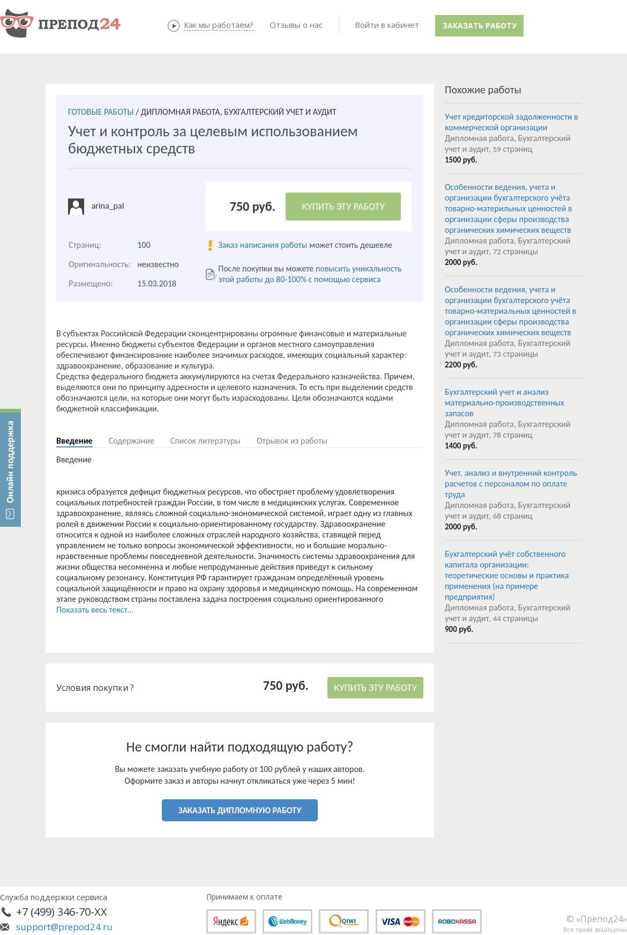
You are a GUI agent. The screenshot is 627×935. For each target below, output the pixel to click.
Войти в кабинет (387, 24)
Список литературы (205, 441)
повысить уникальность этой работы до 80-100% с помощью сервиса (309, 273)
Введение (74, 441)
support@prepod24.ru (64, 927)
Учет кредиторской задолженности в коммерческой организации (511, 122)
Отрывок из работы (292, 441)
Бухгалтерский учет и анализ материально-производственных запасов (504, 402)
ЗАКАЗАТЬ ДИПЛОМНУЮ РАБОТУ (239, 810)
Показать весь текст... (94, 610)
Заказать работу (480, 25)
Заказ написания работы (262, 245)
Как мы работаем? (218, 24)
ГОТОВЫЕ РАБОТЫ (100, 112)
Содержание (131, 441)
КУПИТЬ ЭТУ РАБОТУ (343, 206)
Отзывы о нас (296, 24)
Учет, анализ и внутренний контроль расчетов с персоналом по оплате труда (511, 483)
